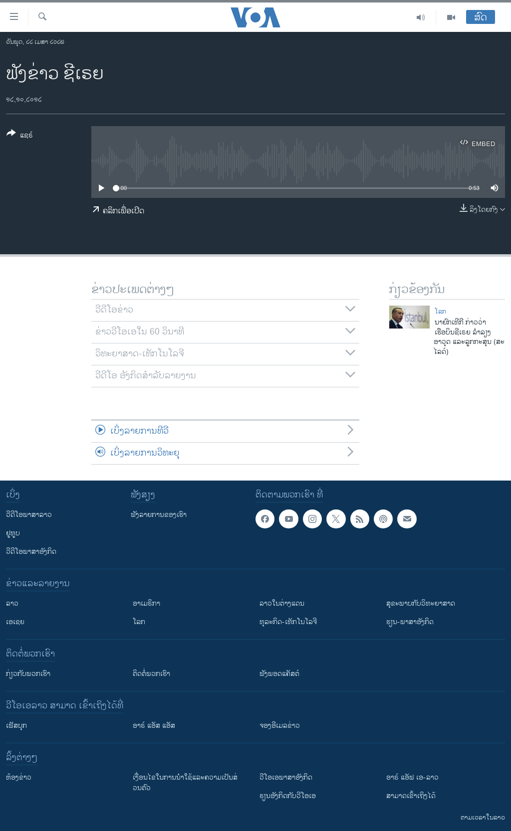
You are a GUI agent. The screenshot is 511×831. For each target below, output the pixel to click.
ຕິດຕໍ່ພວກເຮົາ (151, 673)
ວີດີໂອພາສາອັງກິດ (31, 551)
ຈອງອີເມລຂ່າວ (279, 725)
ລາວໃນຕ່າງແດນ (281, 603)
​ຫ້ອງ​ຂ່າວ (18, 777)
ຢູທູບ (13, 533)
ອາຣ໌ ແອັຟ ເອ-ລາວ (412, 777)
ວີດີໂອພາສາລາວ (29, 514)
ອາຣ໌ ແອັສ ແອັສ (154, 725)
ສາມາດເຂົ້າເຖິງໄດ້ (411, 796)
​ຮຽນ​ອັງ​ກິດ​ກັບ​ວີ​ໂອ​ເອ (287, 796)
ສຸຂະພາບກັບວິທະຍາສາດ (420, 603)
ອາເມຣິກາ (146, 603)
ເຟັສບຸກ (16, 725)
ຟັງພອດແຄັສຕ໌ (279, 673)
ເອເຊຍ (15, 622)
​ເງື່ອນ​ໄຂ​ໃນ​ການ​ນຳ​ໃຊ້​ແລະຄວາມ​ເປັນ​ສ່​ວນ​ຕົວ (185, 782)
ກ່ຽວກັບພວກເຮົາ (28, 673)
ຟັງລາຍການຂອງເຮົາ (159, 514)
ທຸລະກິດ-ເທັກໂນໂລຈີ (288, 622)
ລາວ (12, 603)
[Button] (19, 136)
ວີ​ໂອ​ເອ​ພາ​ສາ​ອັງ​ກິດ (285, 777)
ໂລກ (440, 311)
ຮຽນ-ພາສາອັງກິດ (410, 622)
